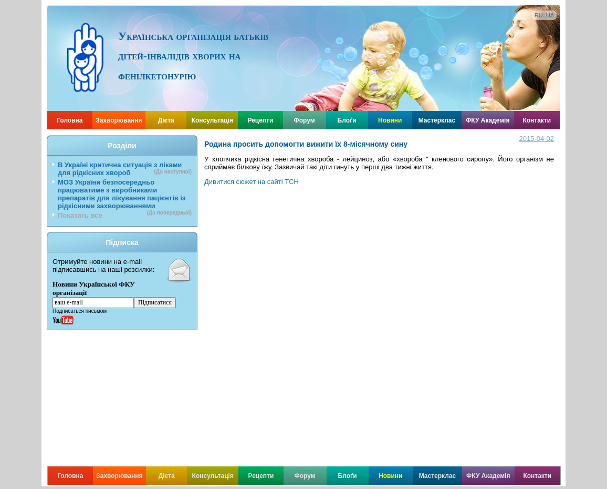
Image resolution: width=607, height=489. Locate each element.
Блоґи (347, 120)
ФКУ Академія (487, 120)
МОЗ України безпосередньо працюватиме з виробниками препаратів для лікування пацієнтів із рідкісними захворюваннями (125, 194)
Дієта (166, 120)
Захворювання (119, 120)
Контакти (536, 120)
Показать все (80, 215)
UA (550, 15)
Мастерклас (437, 120)
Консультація (212, 120)
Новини (390, 120)
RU (539, 15)
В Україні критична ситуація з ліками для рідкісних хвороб (125, 169)
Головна (69, 120)
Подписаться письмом (80, 311)
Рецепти (260, 120)
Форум (304, 120)
